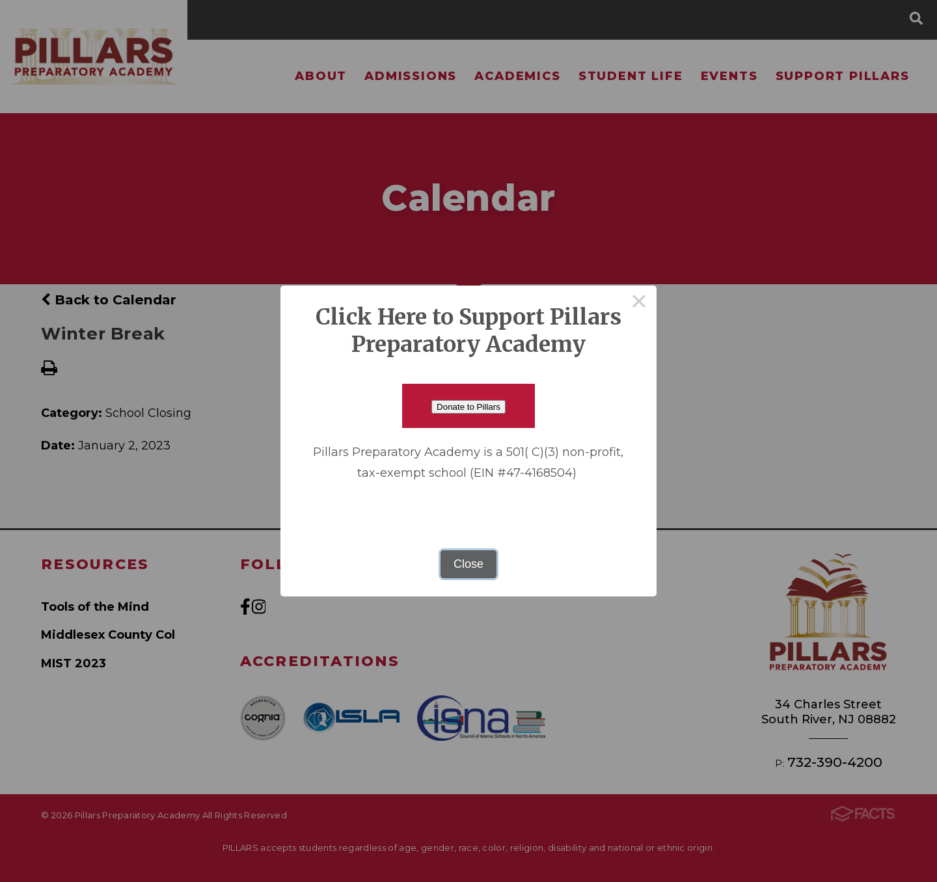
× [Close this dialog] (639, 303)
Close (468, 563)
